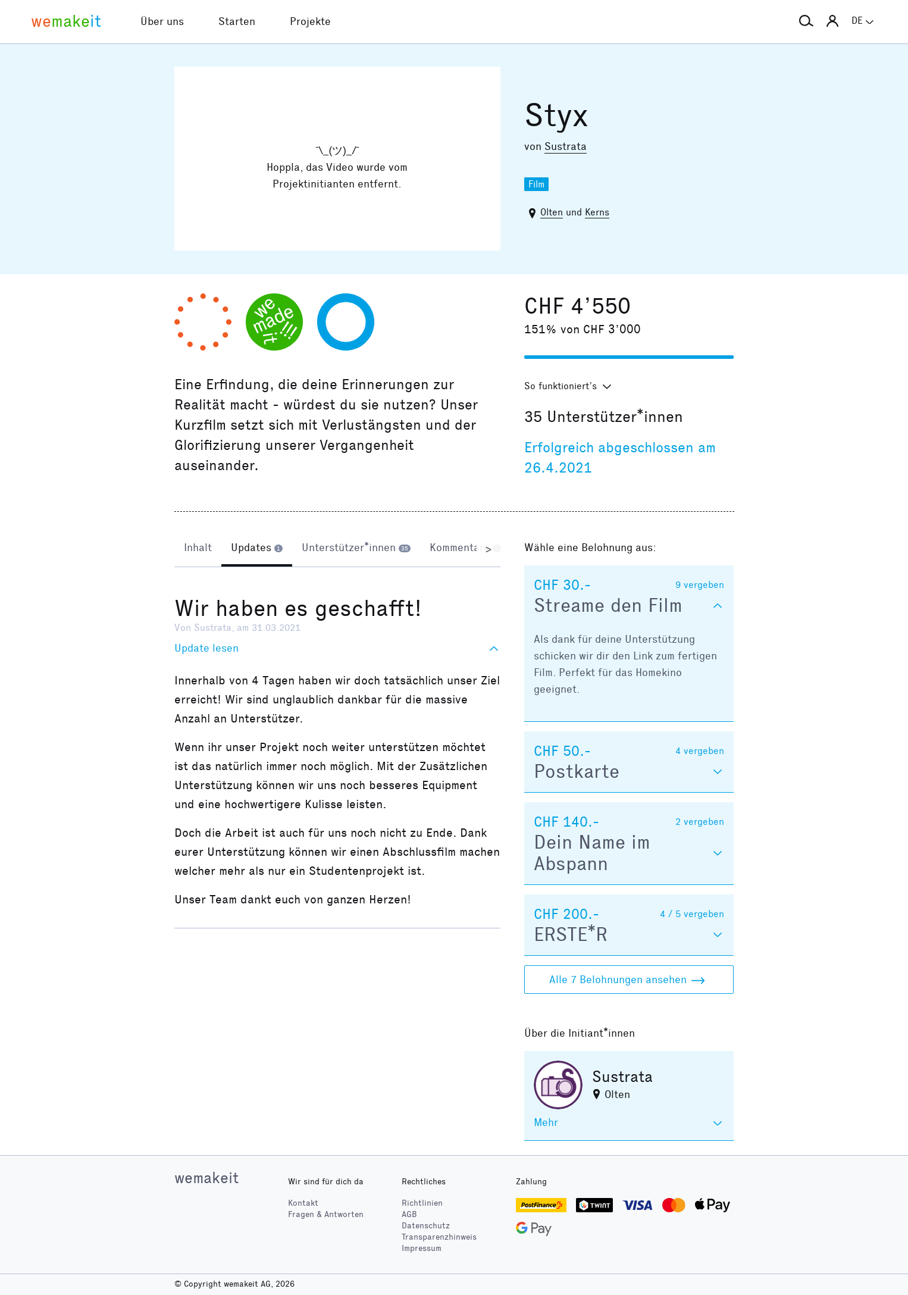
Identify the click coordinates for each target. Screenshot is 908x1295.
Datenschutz (426, 1226)
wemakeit (206, 1177)
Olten (551, 212)
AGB (409, 1214)
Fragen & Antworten (326, 1214)
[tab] (197, 549)
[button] (806, 21)
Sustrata (565, 146)
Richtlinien (422, 1203)
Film (536, 184)
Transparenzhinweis (439, 1237)
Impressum (422, 1248)
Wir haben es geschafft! (298, 608)
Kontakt (303, 1203)
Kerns (597, 212)
